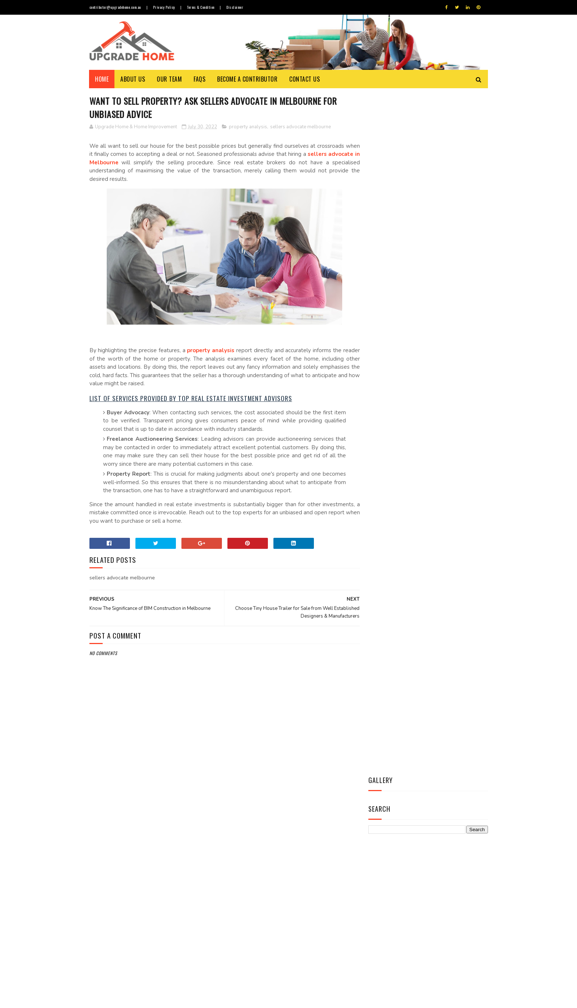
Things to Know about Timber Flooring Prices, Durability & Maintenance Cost (307, 821)
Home (102, 79)
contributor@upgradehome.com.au (115, 7)
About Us (133, 79)
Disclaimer (236, 7)
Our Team (169, 79)
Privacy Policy (164, 7)
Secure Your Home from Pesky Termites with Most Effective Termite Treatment (307, 955)
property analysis (248, 127)
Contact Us (305, 79)
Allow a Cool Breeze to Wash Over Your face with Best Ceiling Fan (305, 855)
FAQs (200, 79)
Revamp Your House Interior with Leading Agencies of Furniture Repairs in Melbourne (309, 921)
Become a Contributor (247, 79)
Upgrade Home (123, 998)
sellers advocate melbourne (300, 127)
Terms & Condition (202, 7)
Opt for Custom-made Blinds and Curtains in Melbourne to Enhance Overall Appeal (307, 888)
